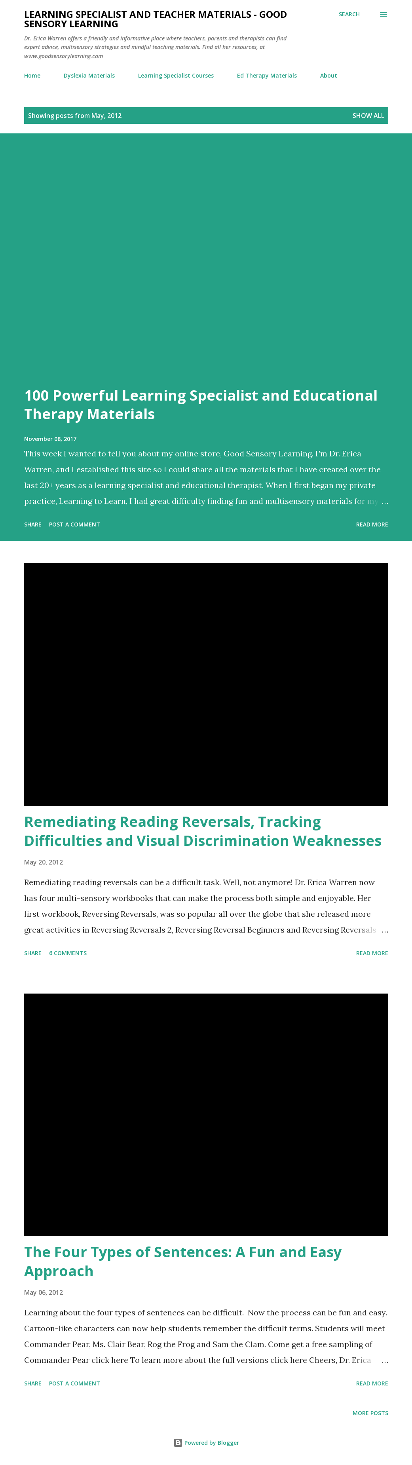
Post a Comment (74, 524)
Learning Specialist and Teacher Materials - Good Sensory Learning (155, 19)
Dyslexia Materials (89, 75)
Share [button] (33, 524)
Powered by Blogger (206, 1442)
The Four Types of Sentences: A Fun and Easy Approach (183, 1261)
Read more (372, 524)
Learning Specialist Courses (176, 75)
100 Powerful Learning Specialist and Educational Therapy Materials (201, 405)
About (328, 75)
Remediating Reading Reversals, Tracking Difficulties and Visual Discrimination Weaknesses (203, 831)
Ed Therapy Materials (267, 75)
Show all (368, 115)
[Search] (349, 14)
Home (32, 75)
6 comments (68, 953)
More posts (370, 1413)
